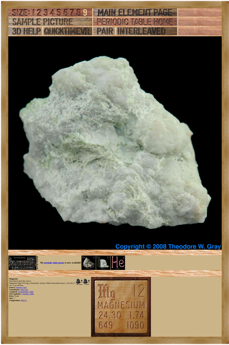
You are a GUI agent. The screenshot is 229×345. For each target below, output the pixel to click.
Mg (22, 300)
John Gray (24, 290)
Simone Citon (21, 287)
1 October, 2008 (27, 294)
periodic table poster (54, 262)
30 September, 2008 (25, 292)
